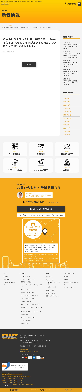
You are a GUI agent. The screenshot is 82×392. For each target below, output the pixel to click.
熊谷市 (48, 249)
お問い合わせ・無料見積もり (71, 283)
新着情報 (5, 276)
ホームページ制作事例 (9, 283)
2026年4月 (66, 98)
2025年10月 (67, 118)
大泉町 (53, 245)
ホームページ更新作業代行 (28, 317)
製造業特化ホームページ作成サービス (12, 380)
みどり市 (27, 247)
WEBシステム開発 (26, 320)
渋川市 (51, 247)
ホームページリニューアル (28, 279)
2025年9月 (66, 121)
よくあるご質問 (50, 290)
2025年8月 (66, 125)
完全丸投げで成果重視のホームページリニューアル (16, 376)
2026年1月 (66, 108)
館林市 (43, 245)
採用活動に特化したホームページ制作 (12, 374)
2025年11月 (67, 115)
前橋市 (45, 247)
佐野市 (32, 249)
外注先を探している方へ (52, 296)
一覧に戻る (29, 65)
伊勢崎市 (34, 247)
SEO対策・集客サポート (27, 301)
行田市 (32, 251)
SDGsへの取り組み (69, 274)
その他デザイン (25, 323)
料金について (49, 276)
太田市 (27, 245)
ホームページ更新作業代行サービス (11, 378)
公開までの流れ (52, 287)
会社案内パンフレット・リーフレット (31, 312)
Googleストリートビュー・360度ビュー (31, 308)
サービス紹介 (22, 274)
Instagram (23, 349)
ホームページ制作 (25, 276)
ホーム (5, 274)
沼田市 (27, 249)
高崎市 (40, 247)
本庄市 (27, 251)
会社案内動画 (24, 314)
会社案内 (66, 276)
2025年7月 (66, 128)
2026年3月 (66, 102)
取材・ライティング (26, 289)
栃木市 (43, 249)
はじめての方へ (50, 280)
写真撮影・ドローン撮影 (27, 292)
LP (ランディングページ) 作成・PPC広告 (31, 285)
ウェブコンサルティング (27, 298)
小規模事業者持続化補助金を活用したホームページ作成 (17, 384)
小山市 (37, 249)
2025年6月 (66, 131)
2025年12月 (67, 112)
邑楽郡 (48, 245)
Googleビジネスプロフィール (28, 351)
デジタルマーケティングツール (29, 295)
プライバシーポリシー (70, 287)
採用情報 (66, 279)
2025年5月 (66, 135)
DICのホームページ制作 (54, 283)
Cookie (6, 385)
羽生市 (37, 251)
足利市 (32, 245)
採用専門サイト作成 (26, 282)
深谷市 (53, 249)
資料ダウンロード (50, 293)
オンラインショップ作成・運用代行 (30, 304)
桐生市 (37, 245)
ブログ (47, 274)
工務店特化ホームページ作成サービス (12, 382)
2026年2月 (66, 105)
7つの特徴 (6, 279)
